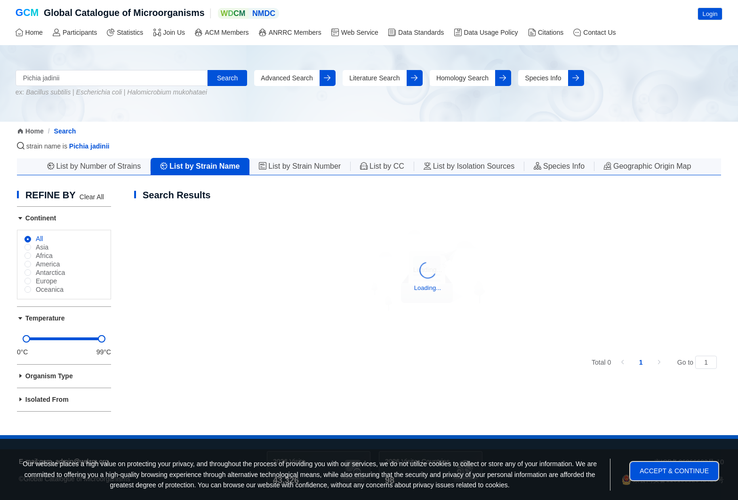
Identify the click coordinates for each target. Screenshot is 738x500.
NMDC (263, 13)
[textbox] (112, 78)
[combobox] (112, 78)
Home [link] (30, 131)
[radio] (33, 239)
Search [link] (65, 131)
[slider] (64, 339)
